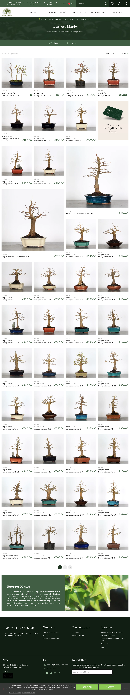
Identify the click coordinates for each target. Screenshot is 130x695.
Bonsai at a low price (51, 639)
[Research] (92, 3)
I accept (110, 687)
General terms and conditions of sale (113, 640)
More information (15, 692)
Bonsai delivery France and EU (37, 3)
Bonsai (33, 12)
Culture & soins (118, 12)
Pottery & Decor (98, 12)
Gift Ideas (77, 12)
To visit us (8, 676)
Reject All (87, 687)
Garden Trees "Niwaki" (57, 12)
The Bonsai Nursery (52, 3)
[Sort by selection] (120, 53)
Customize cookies (28, 692)
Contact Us (105, 644)
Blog (64, 3)
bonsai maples (34, 594)
